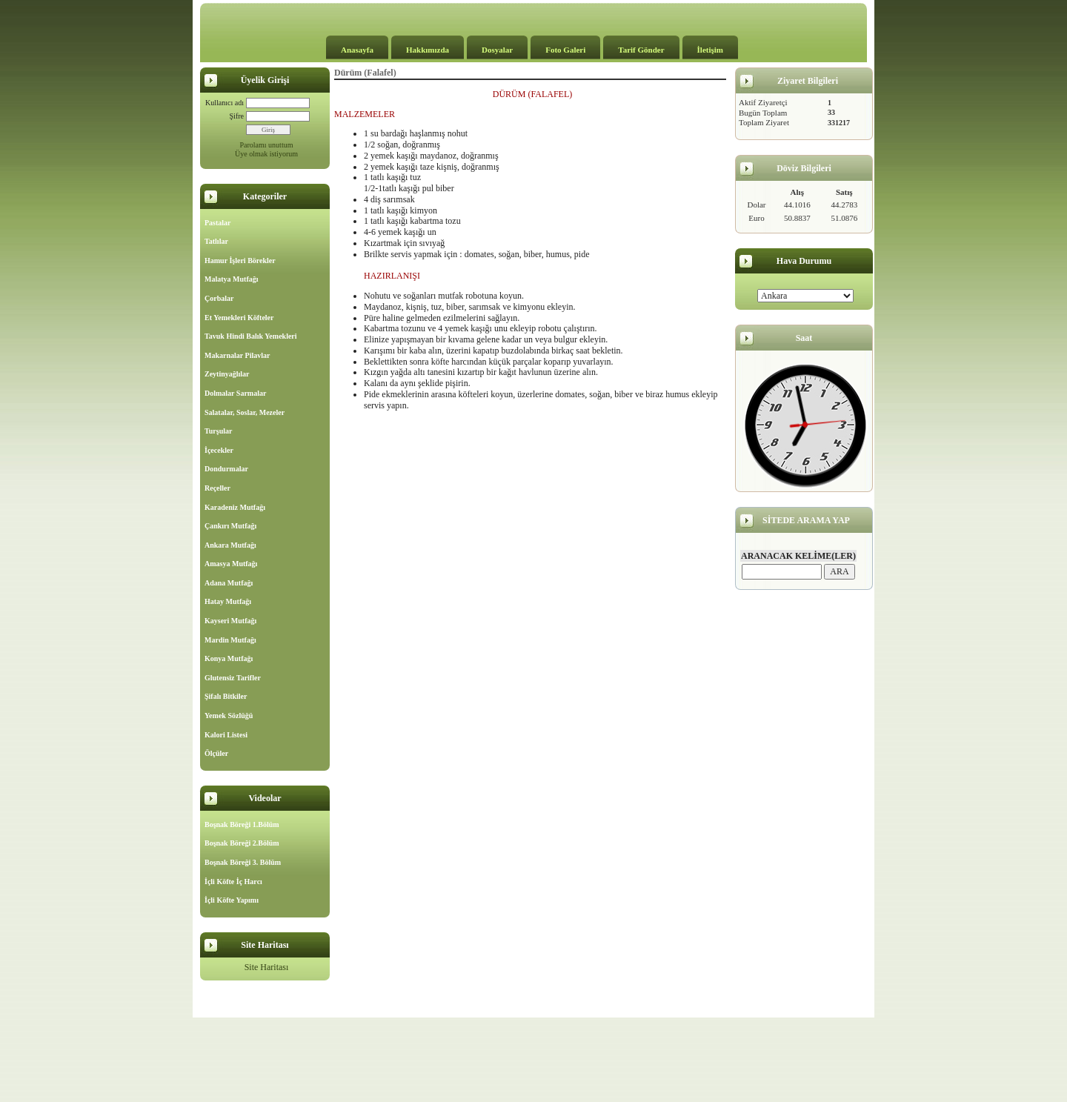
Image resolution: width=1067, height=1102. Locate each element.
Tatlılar (216, 241)
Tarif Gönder (641, 49)
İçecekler (219, 450)
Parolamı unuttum (266, 145)
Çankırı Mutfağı (230, 526)
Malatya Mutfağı (232, 279)
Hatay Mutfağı (228, 601)
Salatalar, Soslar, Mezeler (245, 412)
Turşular (218, 431)
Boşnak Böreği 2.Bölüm (242, 843)
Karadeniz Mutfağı (235, 507)
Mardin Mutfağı (230, 640)
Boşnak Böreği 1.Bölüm (242, 824)
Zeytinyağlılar (227, 374)
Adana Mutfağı (229, 583)
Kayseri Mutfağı (230, 621)
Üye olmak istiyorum (266, 154)
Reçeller (217, 488)
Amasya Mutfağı (231, 564)
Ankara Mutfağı (230, 545)
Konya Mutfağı (229, 658)
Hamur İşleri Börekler (240, 260)
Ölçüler (216, 753)
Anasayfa (357, 49)
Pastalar (218, 223)
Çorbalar (219, 298)
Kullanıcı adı (224, 103)
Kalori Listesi (226, 735)
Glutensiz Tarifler (233, 678)
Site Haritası (267, 967)
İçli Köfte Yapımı (232, 900)
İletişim (710, 49)
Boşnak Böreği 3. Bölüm (243, 862)
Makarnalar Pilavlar (237, 355)
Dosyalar (497, 49)
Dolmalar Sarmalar (235, 393)
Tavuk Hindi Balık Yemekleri (251, 336)
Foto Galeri (565, 49)
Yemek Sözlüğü (229, 715)
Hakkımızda (427, 49)
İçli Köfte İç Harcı (233, 881)
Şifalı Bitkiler (226, 696)
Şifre (237, 116)
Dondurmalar (226, 469)
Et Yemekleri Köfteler (239, 317)
